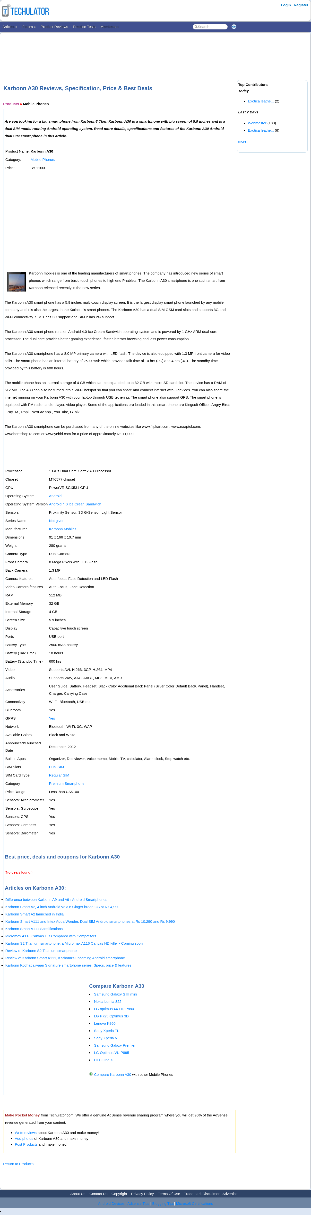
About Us (78, 1194)
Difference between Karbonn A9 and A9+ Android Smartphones (56, 899)
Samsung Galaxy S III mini (115, 994)
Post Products (26, 1144)
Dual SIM (56, 767)
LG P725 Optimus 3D (111, 1016)
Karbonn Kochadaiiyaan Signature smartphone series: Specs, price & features (68, 965)
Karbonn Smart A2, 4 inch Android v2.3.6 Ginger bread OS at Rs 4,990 (62, 907)
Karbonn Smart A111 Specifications (34, 929)
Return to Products (18, 1164)
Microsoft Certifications (194, 1203)
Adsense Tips (138, 1203)
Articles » (9, 27)
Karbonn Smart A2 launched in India (34, 914)
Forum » (29, 27)
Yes (52, 718)
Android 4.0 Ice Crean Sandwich (75, 504)
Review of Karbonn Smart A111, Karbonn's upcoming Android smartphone (65, 958)
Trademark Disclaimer (202, 1194)
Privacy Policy (142, 1194)
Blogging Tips (163, 1203)
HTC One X (103, 1060)
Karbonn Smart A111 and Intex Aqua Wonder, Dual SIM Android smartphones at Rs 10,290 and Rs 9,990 (90, 921)
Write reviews (26, 1133)
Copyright (119, 1194)
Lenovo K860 (104, 1023)
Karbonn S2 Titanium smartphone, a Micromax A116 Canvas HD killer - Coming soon (74, 943)
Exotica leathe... (261, 101)
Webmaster (257, 123)
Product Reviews (54, 27)
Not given (56, 521)
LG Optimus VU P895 (111, 1053)
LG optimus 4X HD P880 (114, 1009)
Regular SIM (59, 775)
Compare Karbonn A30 (112, 1074)
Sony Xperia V (105, 1038)
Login (286, 5)
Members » (109, 27)
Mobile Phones (43, 159)
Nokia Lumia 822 (107, 1001)
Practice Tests (84, 27)
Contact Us (98, 1194)
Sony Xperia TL (106, 1031)
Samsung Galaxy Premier (115, 1045)
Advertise (230, 1194)
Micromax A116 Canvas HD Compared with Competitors (50, 936)
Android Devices (111, 1203)
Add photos (24, 1138)
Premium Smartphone (67, 783)
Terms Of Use (169, 1194)
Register (301, 5)
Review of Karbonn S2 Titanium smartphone (41, 951)
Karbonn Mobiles (63, 529)
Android (55, 496)
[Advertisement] (119, 51)
